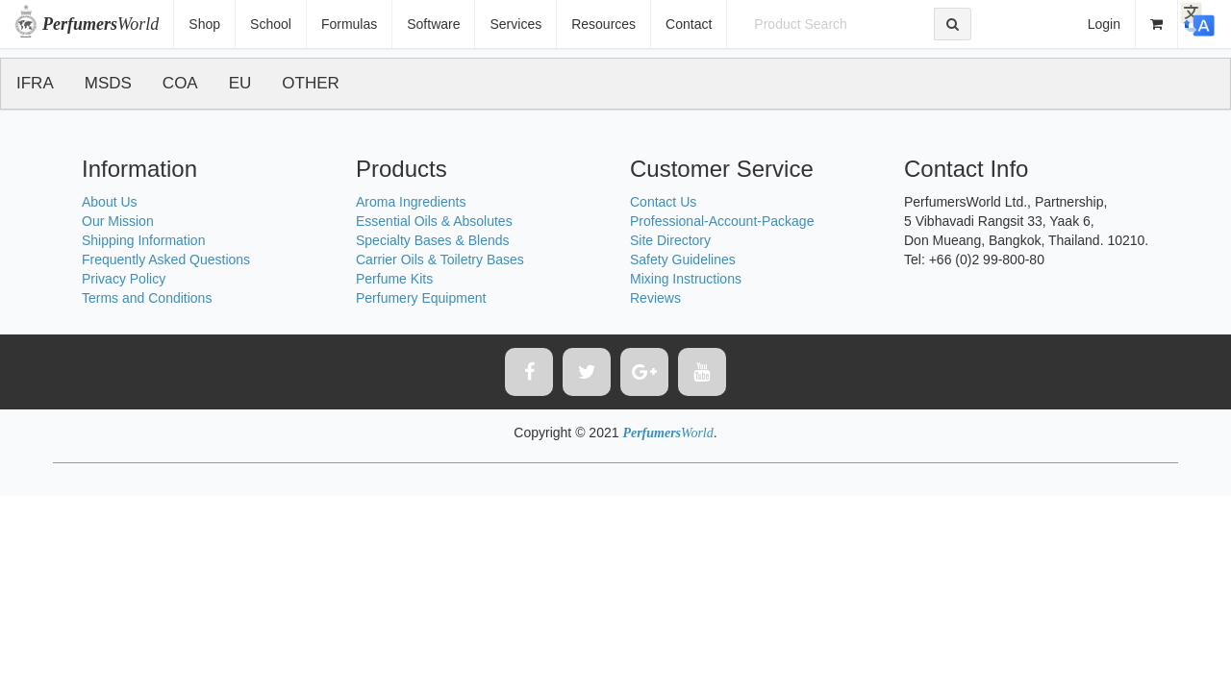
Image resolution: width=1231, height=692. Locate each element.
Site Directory (670, 240)
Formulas (349, 24)
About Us (110, 202)
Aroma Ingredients (410, 202)
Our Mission (118, 221)
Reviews (655, 298)
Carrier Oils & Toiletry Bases (440, 259)
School (270, 24)
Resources (603, 24)
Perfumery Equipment (421, 298)
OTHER (310, 83)
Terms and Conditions (147, 298)
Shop (204, 24)
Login (1104, 24)
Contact (689, 24)
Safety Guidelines (683, 259)
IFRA (35, 83)
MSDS (108, 83)
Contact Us (663, 202)
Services (515, 24)
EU (240, 83)
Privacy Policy (123, 278)
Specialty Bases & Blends (433, 240)
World (100, 24)
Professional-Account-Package (722, 221)
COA (180, 83)
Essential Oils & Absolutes (434, 221)
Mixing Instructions (685, 278)
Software (433, 24)
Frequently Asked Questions (166, 259)
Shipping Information (143, 240)
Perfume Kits (394, 278)
